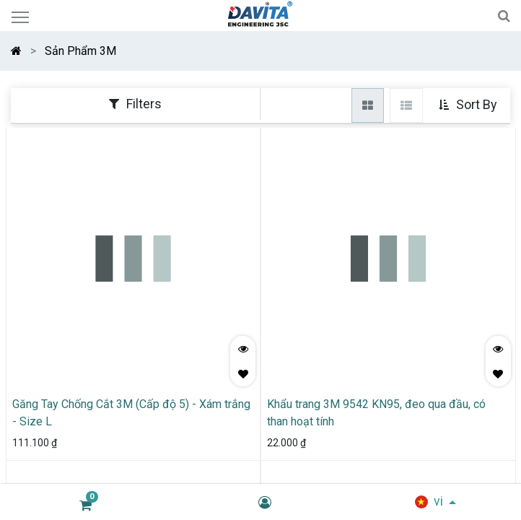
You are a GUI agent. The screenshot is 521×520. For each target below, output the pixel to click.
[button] (469, 105)
